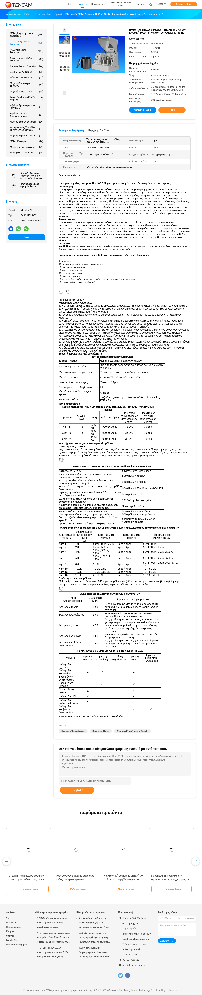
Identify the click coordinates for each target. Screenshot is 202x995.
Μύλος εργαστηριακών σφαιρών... (26, 34)
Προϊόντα (11, 922)
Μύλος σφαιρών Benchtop (26, 121)
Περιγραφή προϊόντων (99, 130)
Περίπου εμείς (13, 927)
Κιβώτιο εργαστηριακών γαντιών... (26, 106)
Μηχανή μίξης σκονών (26, 91)
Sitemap (10, 936)
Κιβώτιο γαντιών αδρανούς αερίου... (26, 114)
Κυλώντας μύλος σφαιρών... (26, 51)
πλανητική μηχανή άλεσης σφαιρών (132, 731)
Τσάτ (26, 237)
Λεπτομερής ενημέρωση (71, 130)
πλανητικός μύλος (100, 731)
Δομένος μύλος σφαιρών (26, 66)
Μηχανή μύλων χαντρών (26, 147)
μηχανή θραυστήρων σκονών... (26, 84)
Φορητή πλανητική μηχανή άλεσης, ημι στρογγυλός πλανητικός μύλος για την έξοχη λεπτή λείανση (32, 175)
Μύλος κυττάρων (26, 141)
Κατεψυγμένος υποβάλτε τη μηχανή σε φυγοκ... (26, 128)
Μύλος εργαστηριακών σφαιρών (51, 912)
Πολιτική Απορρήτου (16, 944)
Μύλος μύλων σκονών (26, 152)
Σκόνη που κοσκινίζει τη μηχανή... (26, 98)
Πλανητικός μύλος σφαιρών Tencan (29, 185)
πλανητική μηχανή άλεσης (73, 731)
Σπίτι (9, 918)
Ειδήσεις (10, 931)
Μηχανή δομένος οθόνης (26, 135)
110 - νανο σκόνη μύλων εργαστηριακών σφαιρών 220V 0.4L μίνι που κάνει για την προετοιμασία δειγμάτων (52, 953)
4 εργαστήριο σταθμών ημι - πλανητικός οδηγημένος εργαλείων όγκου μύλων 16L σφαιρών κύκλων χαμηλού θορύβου (93, 923)
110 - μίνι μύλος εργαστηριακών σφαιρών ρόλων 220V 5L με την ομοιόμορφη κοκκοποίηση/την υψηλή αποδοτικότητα (53, 938)
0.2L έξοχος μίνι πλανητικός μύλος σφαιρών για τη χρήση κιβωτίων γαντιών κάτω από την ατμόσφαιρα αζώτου (93, 938)
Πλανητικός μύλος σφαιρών (90, 912)
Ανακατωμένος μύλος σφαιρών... (26, 59)
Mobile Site (11, 940)
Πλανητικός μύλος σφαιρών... (26, 42)
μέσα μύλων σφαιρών (26, 77)
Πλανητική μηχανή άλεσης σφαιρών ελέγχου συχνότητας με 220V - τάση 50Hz (170, 879)
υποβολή (77, 790)
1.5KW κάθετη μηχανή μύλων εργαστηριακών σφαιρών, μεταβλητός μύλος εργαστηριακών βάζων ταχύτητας (52, 923)
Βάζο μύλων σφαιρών (26, 71)
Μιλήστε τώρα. (183, 4)
